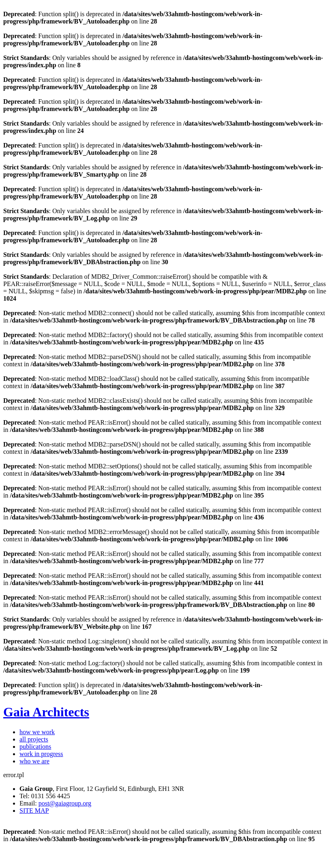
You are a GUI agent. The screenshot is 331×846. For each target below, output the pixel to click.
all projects (33, 739)
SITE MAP (34, 810)
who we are (34, 761)
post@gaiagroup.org (65, 803)
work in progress (41, 753)
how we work (37, 731)
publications (35, 746)
